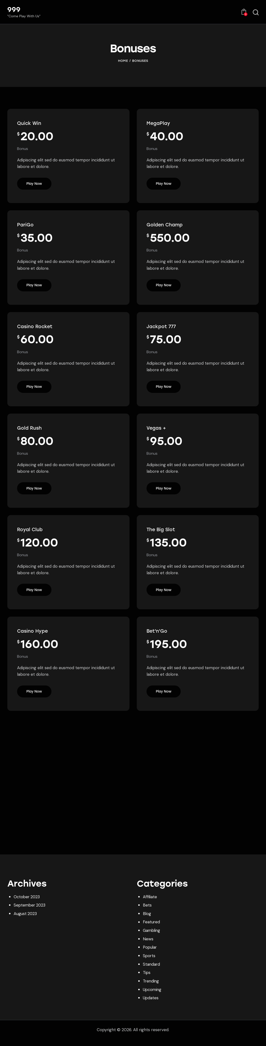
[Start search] (255, 13)
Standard (151, 971)
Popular (150, 954)
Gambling (152, 937)
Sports (149, 962)
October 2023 (27, 904)
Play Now (34, 185)
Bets (147, 913)
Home (123, 61)
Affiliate (150, 904)
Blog (147, 921)
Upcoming (152, 996)
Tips (147, 979)
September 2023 (30, 913)
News (148, 946)
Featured (151, 929)
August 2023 (26, 921)
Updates (151, 1004)
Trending (151, 987)
